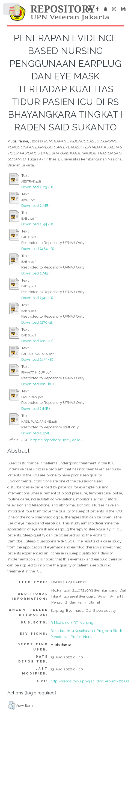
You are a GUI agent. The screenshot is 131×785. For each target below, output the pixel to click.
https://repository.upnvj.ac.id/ (56, 440)
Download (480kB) (37, 248)
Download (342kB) (37, 298)
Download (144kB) (37, 224)
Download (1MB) (35, 205)
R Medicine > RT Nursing (71, 622)
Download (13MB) (36, 433)
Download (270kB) (37, 322)
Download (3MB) (35, 408)
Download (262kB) (37, 341)
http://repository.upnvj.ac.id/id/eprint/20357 (90, 681)
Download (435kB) (37, 359)
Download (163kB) (37, 187)
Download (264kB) (37, 384)
